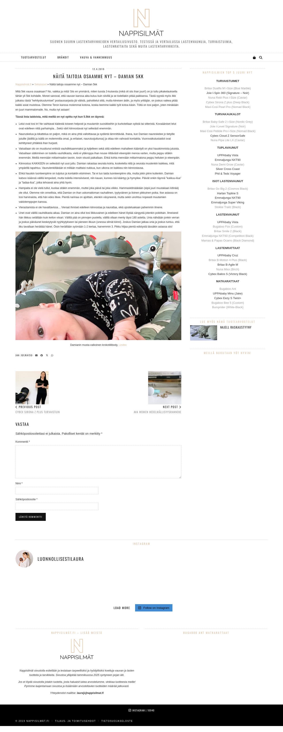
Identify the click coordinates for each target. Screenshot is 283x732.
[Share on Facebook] (42, 355)
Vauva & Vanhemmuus (96, 57)
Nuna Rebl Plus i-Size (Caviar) (227, 97)
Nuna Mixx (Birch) (227, 269)
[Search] (261, 57)
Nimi (19, 483)
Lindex (122, 345)
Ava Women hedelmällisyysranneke (157, 392)
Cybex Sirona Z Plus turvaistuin (37, 392)
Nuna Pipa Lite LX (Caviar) (228, 140)
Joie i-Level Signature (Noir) (227, 126)
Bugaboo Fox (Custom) (228, 226)
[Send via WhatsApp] (53, 355)
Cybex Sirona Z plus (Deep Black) (227, 102)
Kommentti (22, 441)
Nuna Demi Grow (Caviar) (227, 164)
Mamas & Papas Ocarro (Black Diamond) (227, 240)
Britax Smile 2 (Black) (227, 231)
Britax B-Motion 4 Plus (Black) (228, 260)
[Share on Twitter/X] (48, 355)
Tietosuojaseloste (117, 721)
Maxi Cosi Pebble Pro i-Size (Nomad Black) (228, 131)
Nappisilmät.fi (23, 84)
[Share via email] (37, 355)
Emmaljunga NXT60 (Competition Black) (227, 236)
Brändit (63, 57)
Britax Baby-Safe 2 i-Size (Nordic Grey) (228, 121)
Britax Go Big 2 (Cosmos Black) (228, 188)
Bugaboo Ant (228, 288)
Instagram (141, 710)
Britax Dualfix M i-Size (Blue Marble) (228, 88)
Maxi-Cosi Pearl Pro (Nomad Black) (227, 107)
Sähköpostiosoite (26, 499)
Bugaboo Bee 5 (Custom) (228, 302)
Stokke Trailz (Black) (228, 207)
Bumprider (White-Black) (227, 307)
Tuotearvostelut (33, 57)
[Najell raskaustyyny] (203, 333)
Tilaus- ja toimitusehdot (75, 721)
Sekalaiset (40, 84)
